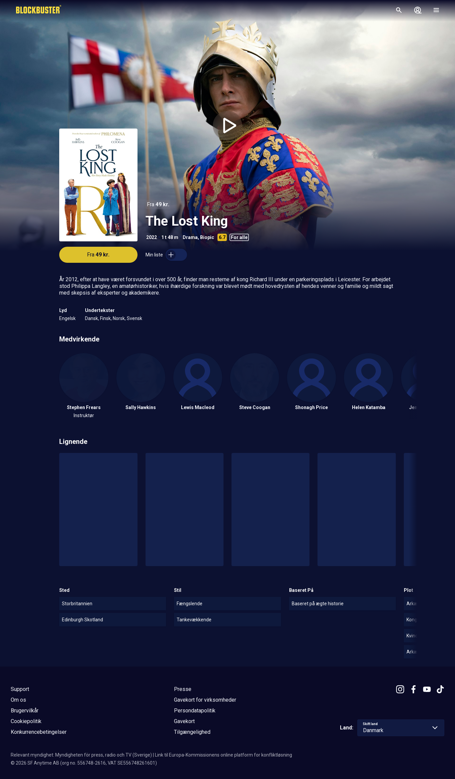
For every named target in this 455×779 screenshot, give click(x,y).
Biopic (207, 237)
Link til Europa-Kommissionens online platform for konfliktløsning (223, 755)
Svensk (134, 318)
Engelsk (67, 318)
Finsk (105, 318)
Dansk (91, 318)
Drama (190, 237)
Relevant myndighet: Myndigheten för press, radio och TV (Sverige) (81, 755)
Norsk (119, 318)
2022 (151, 237)
